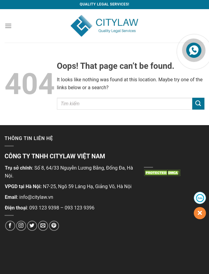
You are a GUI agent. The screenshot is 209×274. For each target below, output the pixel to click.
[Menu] (8, 25)
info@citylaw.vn (36, 197)
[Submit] (198, 104)
